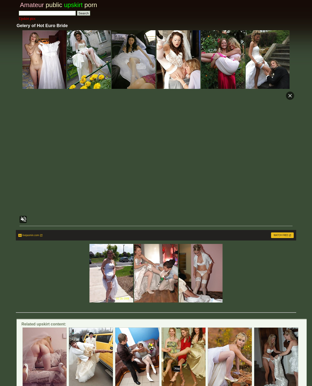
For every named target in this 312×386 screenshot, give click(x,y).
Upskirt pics (27, 19)
